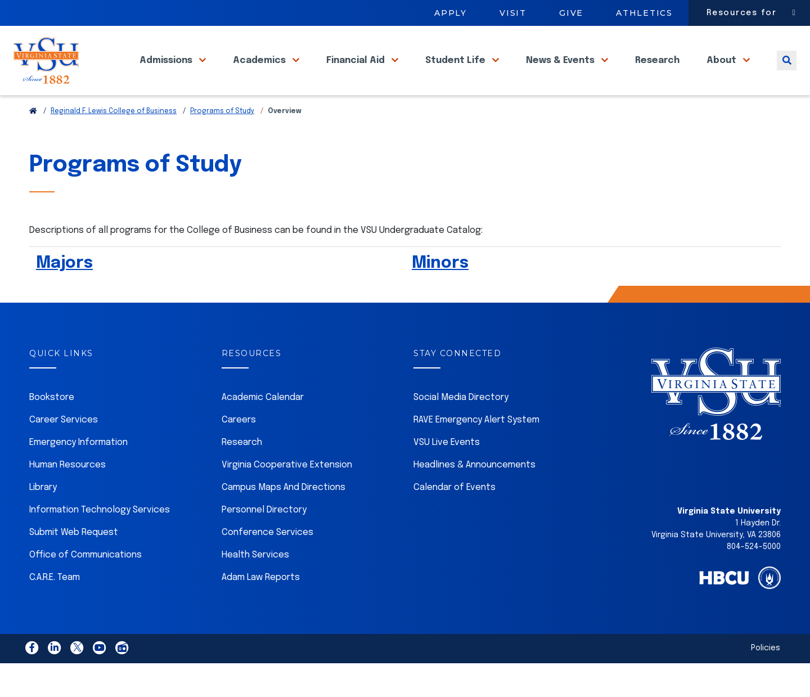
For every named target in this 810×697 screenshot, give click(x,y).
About (722, 72)
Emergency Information (78, 468)
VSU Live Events (446, 468)
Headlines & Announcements (474, 490)
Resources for (741, 13)
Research (657, 72)
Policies (765, 673)
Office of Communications (85, 580)
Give (571, 13)
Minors (440, 288)
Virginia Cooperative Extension (287, 490)
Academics (260, 72)
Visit (513, 13)
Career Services (63, 445)
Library (43, 513)
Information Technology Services (99, 535)
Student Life (456, 72)
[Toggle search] (786, 72)
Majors (64, 288)
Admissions (167, 72)
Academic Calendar (263, 423)
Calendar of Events (454, 513)
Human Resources (67, 490)
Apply (450, 13)
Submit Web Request (73, 558)
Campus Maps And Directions (283, 513)
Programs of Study (222, 136)
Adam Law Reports (261, 603)
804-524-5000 (754, 572)
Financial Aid (356, 72)
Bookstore (51, 423)
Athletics (644, 13)
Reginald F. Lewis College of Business (114, 136)
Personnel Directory (264, 535)
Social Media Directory (460, 423)
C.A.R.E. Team (54, 603)
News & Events (561, 72)
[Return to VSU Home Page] (33, 136)
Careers (239, 445)
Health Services (255, 580)
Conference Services (267, 558)
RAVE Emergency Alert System (476, 445)
